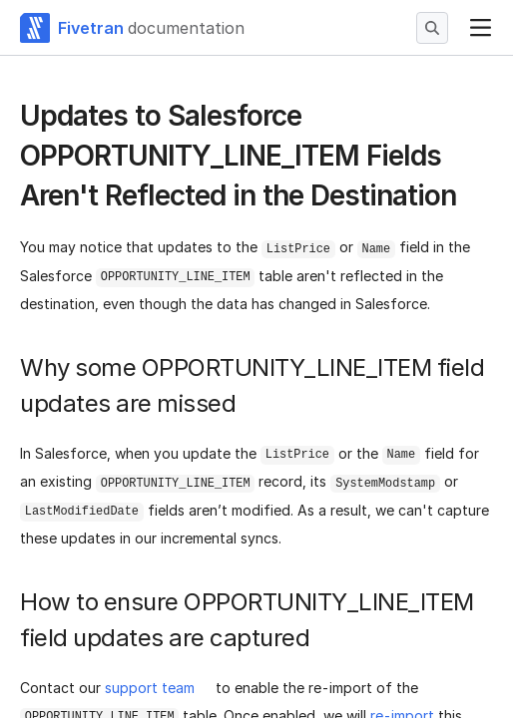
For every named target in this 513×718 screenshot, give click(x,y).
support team (150, 687)
